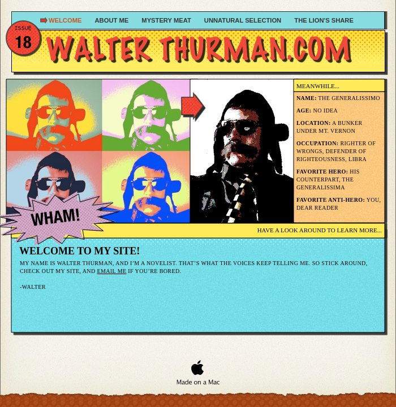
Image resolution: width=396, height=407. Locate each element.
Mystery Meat (167, 20)
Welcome (66, 20)
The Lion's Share (324, 20)
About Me (113, 20)
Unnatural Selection (243, 20)
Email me (111, 271)
